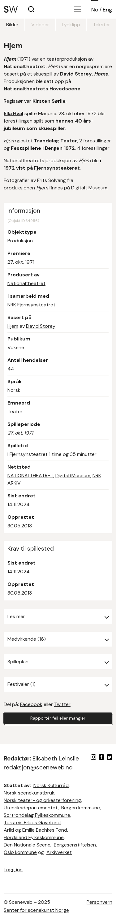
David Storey (40, 326)
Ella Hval (13, 113)
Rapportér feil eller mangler (57, 718)
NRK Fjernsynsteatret (31, 304)
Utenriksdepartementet (31, 807)
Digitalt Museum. (89, 187)
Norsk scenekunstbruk (29, 793)
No (94, 9)
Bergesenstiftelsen (75, 845)
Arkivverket (59, 852)
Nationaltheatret (26, 283)
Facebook (31, 704)
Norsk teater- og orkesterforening (42, 800)
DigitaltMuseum (72, 475)
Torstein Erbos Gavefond (32, 822)
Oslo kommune (20, 852)
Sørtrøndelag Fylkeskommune (37, 815)
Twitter (62, 704)
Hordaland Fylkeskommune (34, 837)
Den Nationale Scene (27, 845)
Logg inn (13, 869)
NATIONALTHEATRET (30, 475)
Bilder (12, 24)
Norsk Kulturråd (51, 785)
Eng (107, 9)
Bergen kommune (80, 807)
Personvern (99, 902)
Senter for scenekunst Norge (36, 910)
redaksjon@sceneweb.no (38, 767)
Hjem (12, 326)
